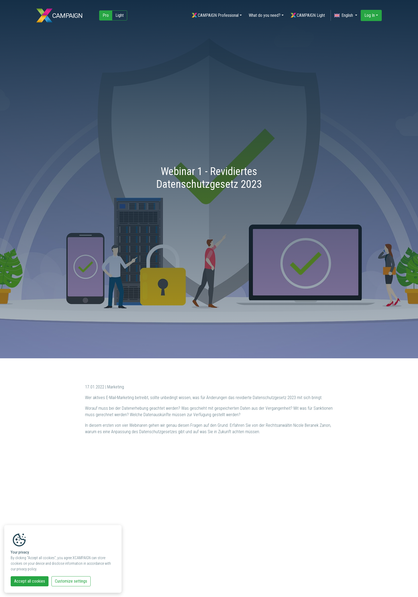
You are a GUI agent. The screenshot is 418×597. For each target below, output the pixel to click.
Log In (369, 15)
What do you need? (264, 15)
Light (119, 15)
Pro (106, 15)
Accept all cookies (29, 581)
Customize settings (71, 581)
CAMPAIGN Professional (215, 15)
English (344, 15)
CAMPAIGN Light (308, 15)
